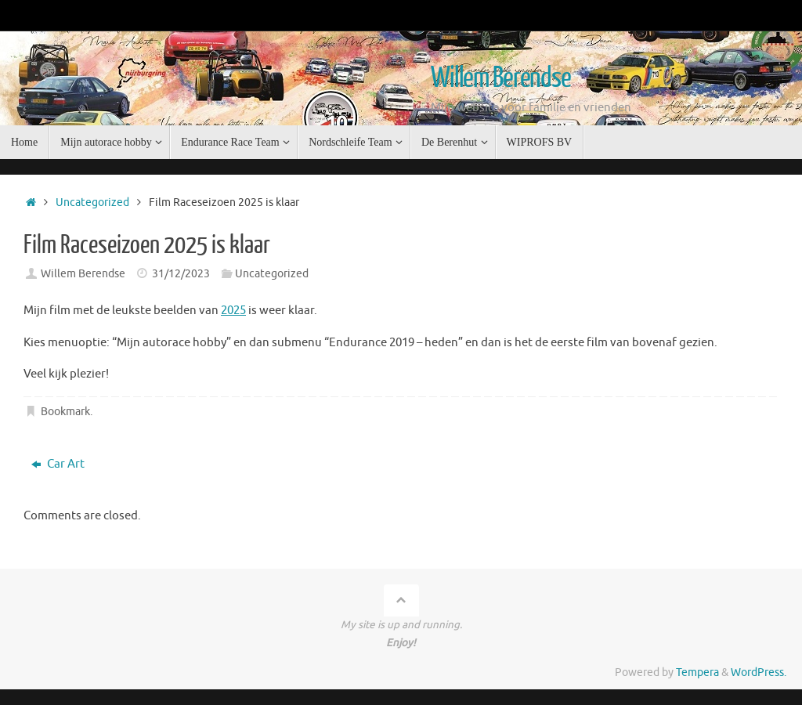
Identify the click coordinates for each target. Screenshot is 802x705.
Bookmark (65, 411)
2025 (233, 310)
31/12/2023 (181, 273)
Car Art (58, 464)
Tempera (697, 672)
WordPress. (758, 672)
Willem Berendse (501, 78)
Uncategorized (92, 202)
